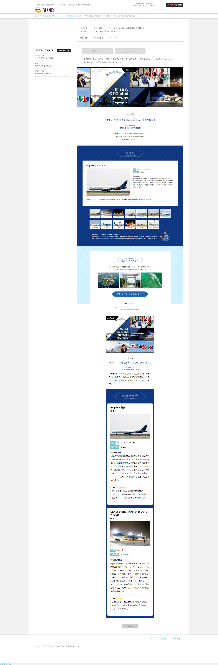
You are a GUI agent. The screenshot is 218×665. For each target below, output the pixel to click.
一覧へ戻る (130, 626)
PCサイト (97, 51)
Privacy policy (160, 639)
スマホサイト (130, 51)
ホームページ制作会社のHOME (45, 16)
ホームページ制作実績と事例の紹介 (70, 16)
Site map (176, 639)
